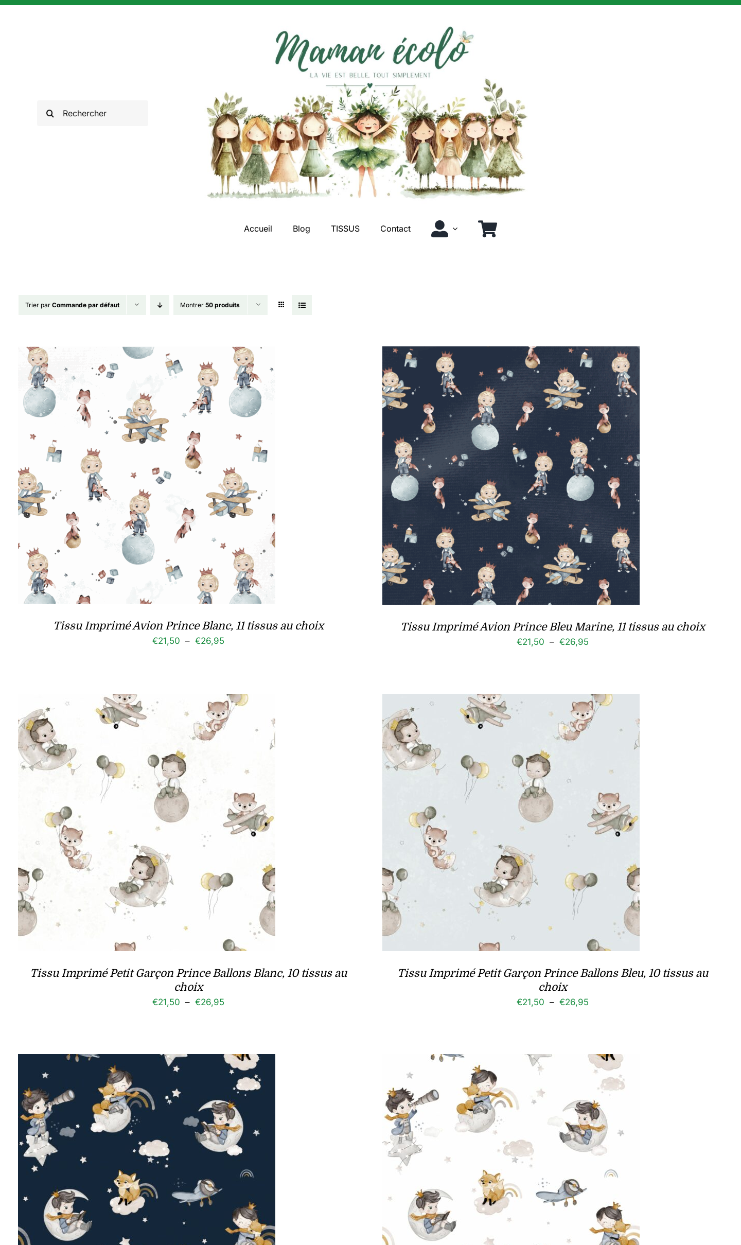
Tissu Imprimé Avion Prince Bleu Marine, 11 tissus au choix (552, 627)
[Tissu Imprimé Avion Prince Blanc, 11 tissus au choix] (146, 354)
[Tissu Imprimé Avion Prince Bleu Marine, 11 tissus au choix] (511, 354)
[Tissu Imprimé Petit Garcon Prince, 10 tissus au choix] (511, 1062)
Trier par (72, 305)
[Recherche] (50, 113)
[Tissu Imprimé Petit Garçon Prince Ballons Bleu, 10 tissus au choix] (511, 701)
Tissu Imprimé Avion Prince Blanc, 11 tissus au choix (188, 626)
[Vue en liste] (302, 305)
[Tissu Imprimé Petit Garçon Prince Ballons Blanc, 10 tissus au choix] (146, 701)
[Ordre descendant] (160, 304)
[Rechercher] (92, 113)
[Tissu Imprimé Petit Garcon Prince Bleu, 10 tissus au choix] (146, 1062)
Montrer (210, 305)
